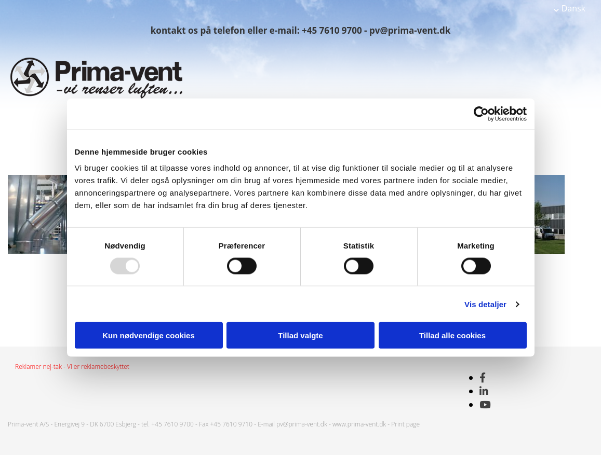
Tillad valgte (300, 335)
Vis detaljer (485, 303)
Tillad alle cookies (452, 335)
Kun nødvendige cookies (148, 335)
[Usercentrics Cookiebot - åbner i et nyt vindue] (481, 113)
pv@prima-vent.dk (301, 424)
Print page (405, 424)
